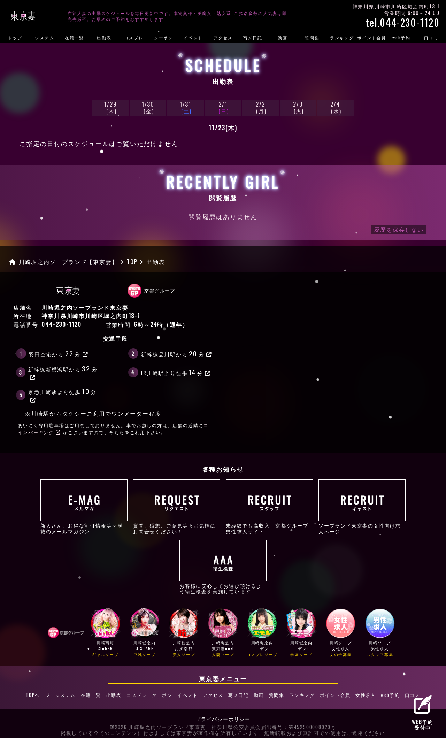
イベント (193, 37)
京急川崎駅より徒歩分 (62, 394)
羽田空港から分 (58, 353)
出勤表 (104, 37)
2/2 (260, 107)
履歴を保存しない (398, 229)
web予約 (401, 37)
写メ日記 (252, 37)
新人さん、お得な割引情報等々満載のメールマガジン (84, 506)
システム (44, 37)
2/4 (335, 107)
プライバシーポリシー (223, 716)
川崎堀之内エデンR (301, 633)
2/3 (298, 107)
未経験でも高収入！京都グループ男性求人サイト (269, 506)
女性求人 (363, 694)
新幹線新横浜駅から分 (62, 371)
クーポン (163, 37)
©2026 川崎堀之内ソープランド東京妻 (158, 724)
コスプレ (133, 37)
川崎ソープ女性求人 (341, 633)
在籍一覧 (74, 37)
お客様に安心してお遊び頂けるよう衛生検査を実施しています (223, 567)
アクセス (222, 37)
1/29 (110, 107)
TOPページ (40, 694)
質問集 (312, 37)
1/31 (185, 107)
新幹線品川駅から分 (176, 353)
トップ (15, 37)
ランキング (342, 37)
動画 (282, 37)
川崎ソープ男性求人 (380, 633)
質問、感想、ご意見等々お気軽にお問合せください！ (176, 506)
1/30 (148, 107)
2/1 (223, 107)
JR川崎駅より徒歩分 (176, 372)
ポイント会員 (371, 37)
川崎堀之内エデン (262, 633)
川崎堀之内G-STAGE (144, 633)
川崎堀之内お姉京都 (184, 633)
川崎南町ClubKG (105, 633)
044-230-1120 (61, 324)
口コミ (431, 37)
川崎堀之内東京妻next (223, 633)
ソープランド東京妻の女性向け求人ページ (362, 506)
